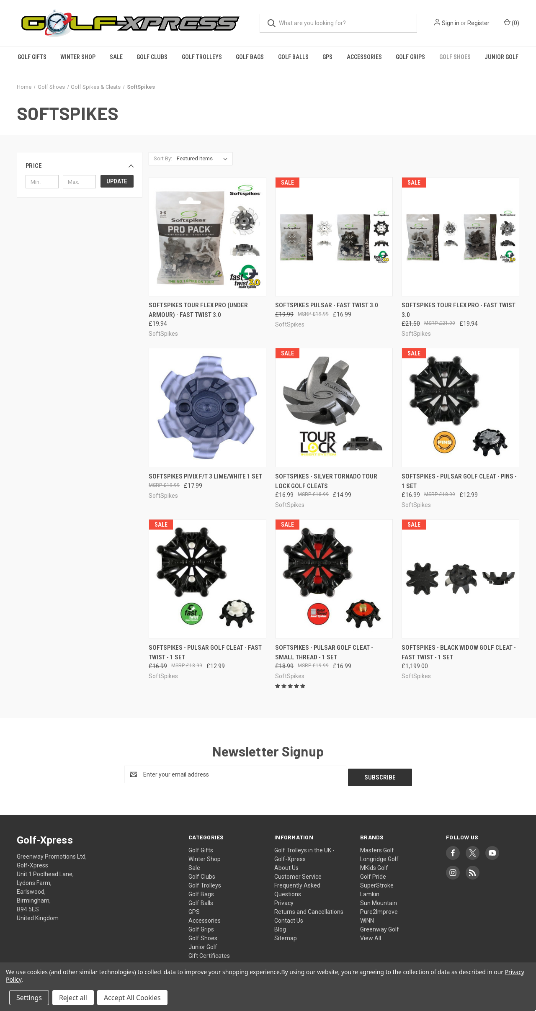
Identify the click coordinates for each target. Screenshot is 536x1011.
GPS (327, 57)
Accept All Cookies (132, 997)
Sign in (450, 23)
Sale (116, 57)
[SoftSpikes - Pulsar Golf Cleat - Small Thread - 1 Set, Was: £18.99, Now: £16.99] (334, 579)
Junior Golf (501, 57)
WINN (367, 917)
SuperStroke (377, 882)
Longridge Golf (379, 856)
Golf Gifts (32, 57)
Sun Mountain (378, 900)
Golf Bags (250, 57)
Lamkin (369, 891)
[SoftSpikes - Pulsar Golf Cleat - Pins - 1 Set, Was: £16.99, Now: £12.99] (460, 408)
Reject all (73, 997)
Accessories (364, 57)
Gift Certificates (209, 952)
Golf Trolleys (202, 57)
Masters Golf (377, 847)
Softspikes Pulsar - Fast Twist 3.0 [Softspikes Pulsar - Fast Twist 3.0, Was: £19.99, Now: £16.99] (326, 305)
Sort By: (163, 158)
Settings (29, 997)
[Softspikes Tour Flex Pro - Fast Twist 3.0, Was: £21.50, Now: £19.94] (460, 237)
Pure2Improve (379, 909)
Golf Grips (410, 57)
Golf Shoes (455, 57)
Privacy (284, 900)
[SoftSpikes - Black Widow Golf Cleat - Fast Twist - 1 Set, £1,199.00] (460, 579)
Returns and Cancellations (308, 909)
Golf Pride (373, 873)
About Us (286, 865)
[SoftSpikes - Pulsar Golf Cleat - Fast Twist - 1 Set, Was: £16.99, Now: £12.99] (207, 579)
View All (370, 935)
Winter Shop (77, 57)
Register (478, 23)
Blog (280, 926)
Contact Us (288, 917)
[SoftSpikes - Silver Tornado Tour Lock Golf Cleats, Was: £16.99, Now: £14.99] (334, 408)
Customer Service (298, 873)
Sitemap (285, 935)
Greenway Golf (379, 926)
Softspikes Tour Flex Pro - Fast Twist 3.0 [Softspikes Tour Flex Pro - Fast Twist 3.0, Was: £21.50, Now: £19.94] (458, 310)
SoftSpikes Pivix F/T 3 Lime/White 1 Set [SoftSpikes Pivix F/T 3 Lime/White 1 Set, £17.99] (205, 476)
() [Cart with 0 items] (511, 22)
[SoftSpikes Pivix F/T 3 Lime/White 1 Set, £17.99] (207, 408)
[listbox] (203, 158)
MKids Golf (374, 865)
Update (116, 181)
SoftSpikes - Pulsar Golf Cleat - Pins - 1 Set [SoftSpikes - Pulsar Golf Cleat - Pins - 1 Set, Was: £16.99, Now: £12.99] (459, 481)
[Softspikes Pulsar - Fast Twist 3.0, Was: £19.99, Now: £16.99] (334, 237)
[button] (80, 166)
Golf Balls (293, 57)
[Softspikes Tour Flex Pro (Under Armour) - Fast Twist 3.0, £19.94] (207, 237)
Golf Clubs (152, 57)
